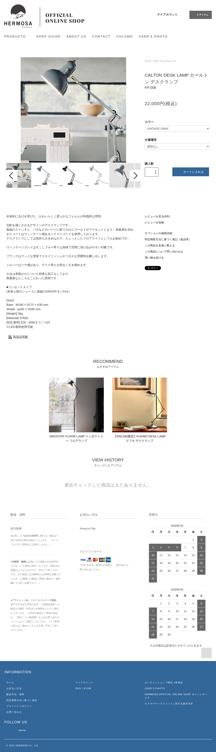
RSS (78, 688)
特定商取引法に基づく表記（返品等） (168, 239)
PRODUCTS (17, 36)
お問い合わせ (14, 712)
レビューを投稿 (154, 222)
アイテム (200, 14)
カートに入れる (190, 172)
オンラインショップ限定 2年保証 (164, 682)
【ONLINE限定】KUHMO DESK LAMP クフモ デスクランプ (139, 438)
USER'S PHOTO (153, 36)
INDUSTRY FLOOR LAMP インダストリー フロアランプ (76, 438)
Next (135, 175)
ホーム (10, 682)
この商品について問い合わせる (164, 251)
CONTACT (101, 36)
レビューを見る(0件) (157, 216)
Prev (11, 175)
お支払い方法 (14, 688)
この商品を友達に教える (160, 245)
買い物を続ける (154, 257)
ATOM (87, 688)
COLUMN (124, 36)
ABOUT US (76, 36)
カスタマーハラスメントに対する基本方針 (169, 703)
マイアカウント (167, 14)
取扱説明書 (17, 336)
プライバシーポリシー (19, 706)
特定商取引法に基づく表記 (21, 700)
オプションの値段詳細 (158, 233)
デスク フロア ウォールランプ (160, 61)
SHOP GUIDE (48, 36)
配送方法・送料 (15, 694)
